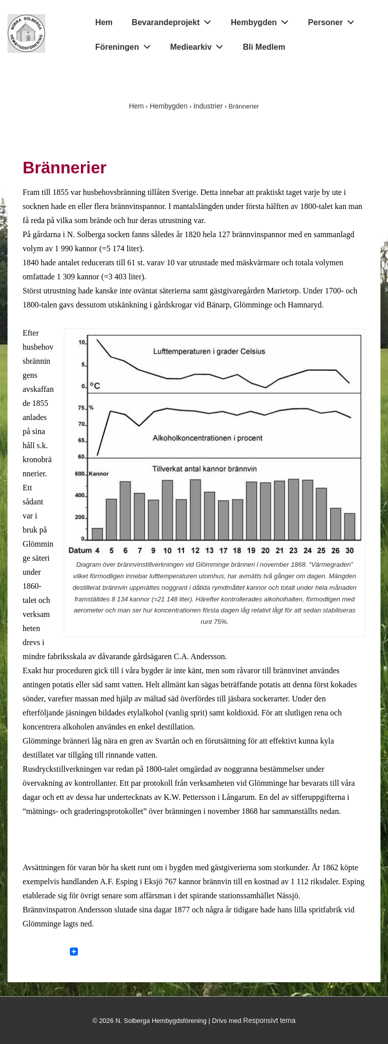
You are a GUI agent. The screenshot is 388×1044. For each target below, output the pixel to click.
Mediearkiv (199, 44)
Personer (334, 20)
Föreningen (125, 44)
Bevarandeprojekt (174, 20)
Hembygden (262, 20)
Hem (104, 22)
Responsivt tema (269, 1020)
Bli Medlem (264, 47)
